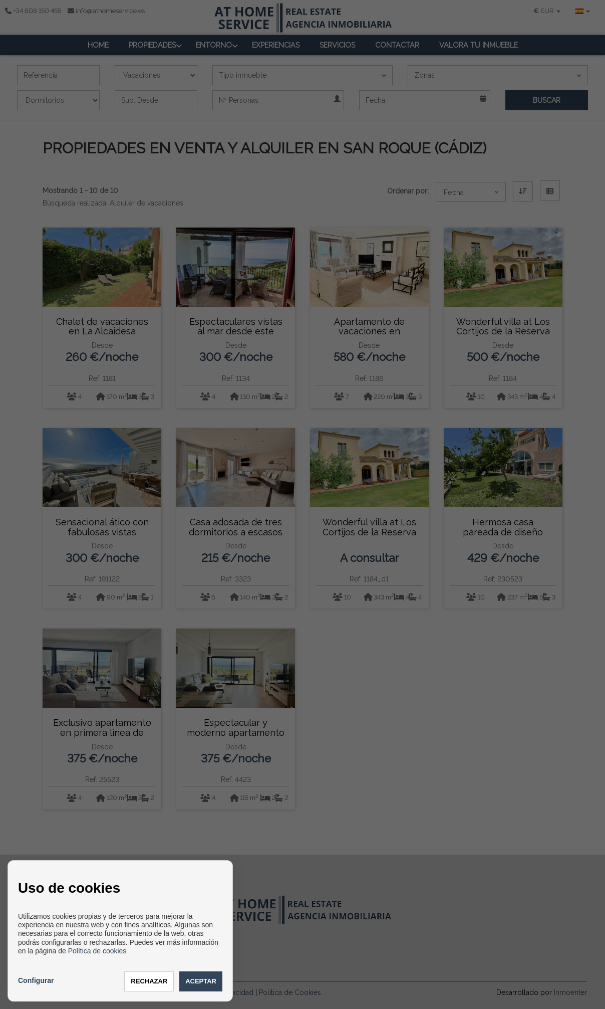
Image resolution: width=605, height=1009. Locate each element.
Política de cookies (97, 951)
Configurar (36, 980)
